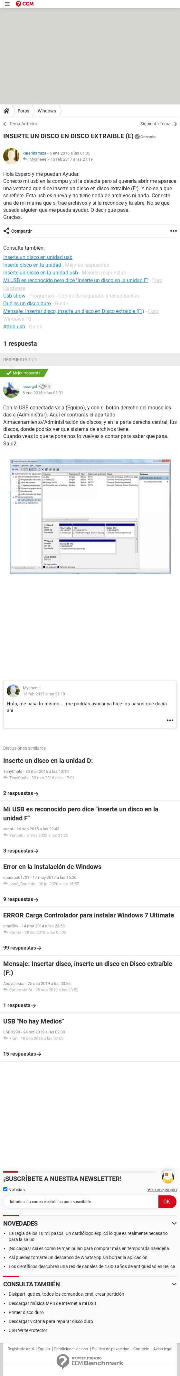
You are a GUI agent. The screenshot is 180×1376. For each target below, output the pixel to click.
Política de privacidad (110, 1349)
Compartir (21, 231)
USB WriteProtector (28, 1330)
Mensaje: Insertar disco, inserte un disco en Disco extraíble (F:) (73, 311)
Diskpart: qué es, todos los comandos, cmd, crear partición (66, 1294)
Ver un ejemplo (162, 1189)
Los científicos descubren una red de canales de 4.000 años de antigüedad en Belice (92, 1266)
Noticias (14, 1189)
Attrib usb (14, 327)
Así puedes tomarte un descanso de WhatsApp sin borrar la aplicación (78, 1257)
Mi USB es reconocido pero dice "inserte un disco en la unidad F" (75, 280)
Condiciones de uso (71, 1349)
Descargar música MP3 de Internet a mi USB (52, 1303)
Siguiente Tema (155, 123)
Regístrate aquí (21, 1349)
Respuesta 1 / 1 (20, 359)
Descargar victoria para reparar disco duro (51, 1321)
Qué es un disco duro (27, 303)
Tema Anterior (23, 123)
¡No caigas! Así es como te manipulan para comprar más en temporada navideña (89, 1248)
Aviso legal (162, 1349)
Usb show (14, 296)
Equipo (44, 1349)
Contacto (141, 1349)
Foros (23, 110)
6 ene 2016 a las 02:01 (43, 392)
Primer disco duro (26, 1312)
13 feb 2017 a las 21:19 (72, 159)
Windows (47, 110)
